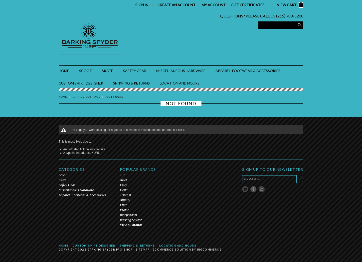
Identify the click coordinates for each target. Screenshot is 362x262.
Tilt (122, 175)
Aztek (123, 180)
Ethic (123, 205)
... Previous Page (87, 96)
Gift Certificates (247, 5)
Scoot (85, 71)
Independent (128, 215)
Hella (124, 190)
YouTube (262, 189)
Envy (123, 185)
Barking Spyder (131, 220)
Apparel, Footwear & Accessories (247, 71)
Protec (124, 210)
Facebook (253, 189)
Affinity (125, 200)
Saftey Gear (134, 71)
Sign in (141, 5)
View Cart (287, 5)
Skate (107, 71)
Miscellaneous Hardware (180, 71)
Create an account (176, 5)
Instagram (245, 189)
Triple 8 (125, 195)
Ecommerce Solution (172, 249)
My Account (214, 5)
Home (63, 96)
